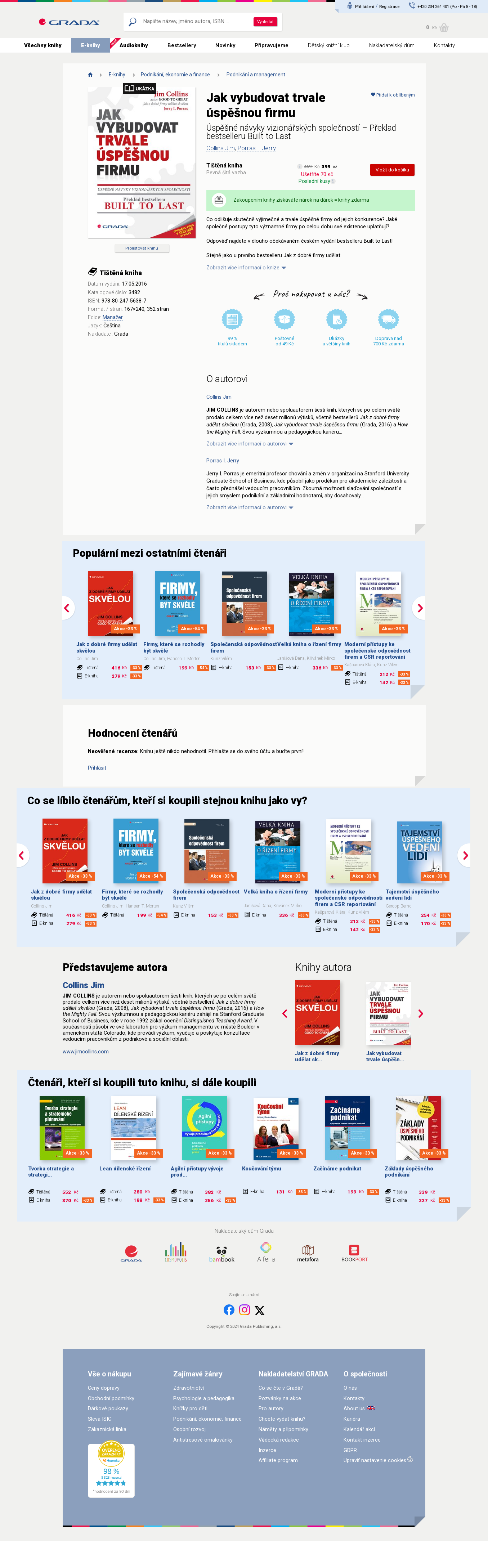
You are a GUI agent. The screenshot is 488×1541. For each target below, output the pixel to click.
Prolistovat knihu (141, 248)
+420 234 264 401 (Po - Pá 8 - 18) (447, 6)
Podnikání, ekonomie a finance (175, 74)
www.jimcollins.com (86, 1052)
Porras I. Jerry (256, 148)
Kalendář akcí (359, 1429)
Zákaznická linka (107, 1429)
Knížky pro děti (190, 1409)
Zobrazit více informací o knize (242, 268)
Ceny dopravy (104, 1388)
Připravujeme (271, 45)
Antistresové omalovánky (203, 1440)
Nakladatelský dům (392, 45)
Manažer (113, 317)
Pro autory (271, 1409)
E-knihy (90, 45)
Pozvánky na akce (280, 1399)
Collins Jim (220, 148)
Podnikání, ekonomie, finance (207, 1419)
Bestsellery (181, 45)
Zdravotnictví (188, 1388)
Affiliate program (278, 1460)
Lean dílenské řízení (125, 1169)
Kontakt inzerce (362, 1440)
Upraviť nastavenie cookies (375, 1460)
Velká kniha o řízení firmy (309, 644)
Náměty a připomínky (283, 1429)
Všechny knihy (43, 45)
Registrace (389, 6)
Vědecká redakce (279, 1440)
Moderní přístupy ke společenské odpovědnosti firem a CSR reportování (378, 650)
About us (354, 1409)
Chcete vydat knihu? (282, 1419)
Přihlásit (97, 768)
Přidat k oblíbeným (393, 95)
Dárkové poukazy (108, 1409)
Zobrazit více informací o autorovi (246, 444)
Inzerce (267, 1450)
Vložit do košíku (392, 170)
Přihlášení (364, 6)
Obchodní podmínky (111, 1399)
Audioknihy (134, 45)
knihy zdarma (353, 200)
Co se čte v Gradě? (281, 1388)
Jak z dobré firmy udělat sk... (317, 1057)
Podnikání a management (256, 74)
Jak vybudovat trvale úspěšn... (385, 1057)
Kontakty (444, 45)
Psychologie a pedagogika (203, 1399)
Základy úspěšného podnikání (409, 1172)
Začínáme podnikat (337, 1169)
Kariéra (352, 1419)
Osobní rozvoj (189, 1429)
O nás (350, 1388)
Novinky (225, 45)
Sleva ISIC (99, 1419)
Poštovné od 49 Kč (284, 341)
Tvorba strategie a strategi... (51, 1172)
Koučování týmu (261, 1169)
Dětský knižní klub (329, 45)
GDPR (350, 1450)
